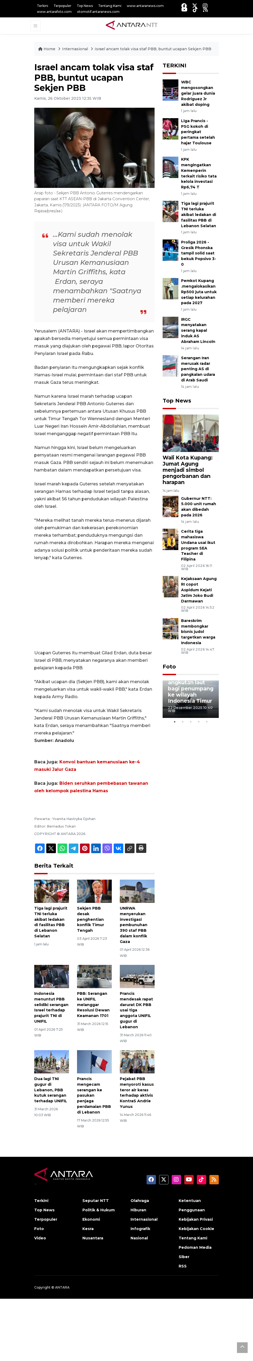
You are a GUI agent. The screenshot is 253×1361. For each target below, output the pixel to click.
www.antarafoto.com (54, 12)
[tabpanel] (191, 699)
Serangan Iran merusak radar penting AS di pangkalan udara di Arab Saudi (198, 368)
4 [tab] (198, 722)
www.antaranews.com (145, 6)
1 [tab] (174, 722)
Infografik (140, 1228)
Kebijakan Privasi (196, 1219)
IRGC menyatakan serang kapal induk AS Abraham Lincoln (198, 330)
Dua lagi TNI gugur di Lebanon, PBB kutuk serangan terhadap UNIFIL (50, 1089)
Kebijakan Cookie (196, 1228)
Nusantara (92, 1238)
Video (40, 1238)
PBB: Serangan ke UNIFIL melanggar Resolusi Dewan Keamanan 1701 (93, 1004)
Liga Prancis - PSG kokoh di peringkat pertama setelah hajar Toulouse (198, 131)
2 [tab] (182, 722)
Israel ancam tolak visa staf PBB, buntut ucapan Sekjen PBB (153, 49)
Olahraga (140, 1200)
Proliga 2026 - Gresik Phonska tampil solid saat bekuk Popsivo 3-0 (198, 253)
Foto (169, 666)
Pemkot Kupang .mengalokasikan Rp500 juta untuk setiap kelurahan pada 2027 (199, 291)
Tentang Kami (109, 6)
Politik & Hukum (98, 1210)
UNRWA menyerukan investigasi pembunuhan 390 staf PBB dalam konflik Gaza (133, 925)
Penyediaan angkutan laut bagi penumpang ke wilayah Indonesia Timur (190, 688)
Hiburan (138, 1210)
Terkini (42, 6)
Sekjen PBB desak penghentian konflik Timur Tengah (90, 919)
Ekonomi (91, 1219)
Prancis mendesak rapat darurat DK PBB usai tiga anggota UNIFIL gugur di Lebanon (136, 1010)
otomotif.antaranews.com (98, 12)
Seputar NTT (95, 1200)
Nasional (139, 1238)
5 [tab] (206, 722)
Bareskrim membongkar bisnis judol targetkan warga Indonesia (198, 631)
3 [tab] (190, 722)
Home (47, 49)
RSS (183, 1266)
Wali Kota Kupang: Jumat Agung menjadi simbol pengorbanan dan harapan (188, 469)
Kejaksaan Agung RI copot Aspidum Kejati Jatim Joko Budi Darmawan (199, 589)
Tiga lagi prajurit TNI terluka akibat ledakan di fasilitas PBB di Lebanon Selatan (198, 214)
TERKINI (174, 65)
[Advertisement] (94, 605)
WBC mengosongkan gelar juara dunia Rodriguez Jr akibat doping (198, 93)
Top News (85, 6)
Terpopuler (62, 6)
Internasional (75, 49)
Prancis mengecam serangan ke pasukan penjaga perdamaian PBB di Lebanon (94, 1095)
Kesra (88, 1228)
